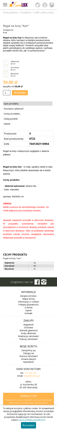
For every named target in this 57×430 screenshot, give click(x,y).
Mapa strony (28, 298)
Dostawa (28, 327)
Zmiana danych (28, 359)
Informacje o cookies (28, 301)
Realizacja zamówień (28, 336)
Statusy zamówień (28, 339)
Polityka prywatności (28, 304)
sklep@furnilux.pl (32, 375)
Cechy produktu (12, 113)
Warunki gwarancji (29, 330)
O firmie (29, 307)
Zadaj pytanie (11, 118)
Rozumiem (28, 425)
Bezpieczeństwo (28, 295)
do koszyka (20, 92)
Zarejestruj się (28, 350)
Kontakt (28, 313)
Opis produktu (11, 103)
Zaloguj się (28, 353)
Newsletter (28, 361)
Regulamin (28, 324)
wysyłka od (12, 86)
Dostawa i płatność (14, 108)
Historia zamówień (28, 356)
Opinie (7, 123)
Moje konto (28, 346)
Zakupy (28, 320)
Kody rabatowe (28, 333)
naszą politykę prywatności (32, 419)
